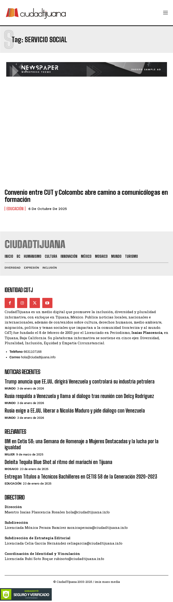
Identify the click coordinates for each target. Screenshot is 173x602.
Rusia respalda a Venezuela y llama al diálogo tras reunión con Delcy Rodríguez (79, 396)
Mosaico (11, 469)
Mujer (10, 454)
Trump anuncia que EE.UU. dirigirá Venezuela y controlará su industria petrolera (80, 381)
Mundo (10, 388)
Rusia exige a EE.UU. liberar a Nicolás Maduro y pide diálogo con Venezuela (75, 410)
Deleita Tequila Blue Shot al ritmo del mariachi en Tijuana (58, 462)
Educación (15, 209)
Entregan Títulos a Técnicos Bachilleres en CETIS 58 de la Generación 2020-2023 (81, 476)
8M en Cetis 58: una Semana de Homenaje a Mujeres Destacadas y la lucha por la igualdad (81, 444)
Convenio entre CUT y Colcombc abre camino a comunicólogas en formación (86, 195)
